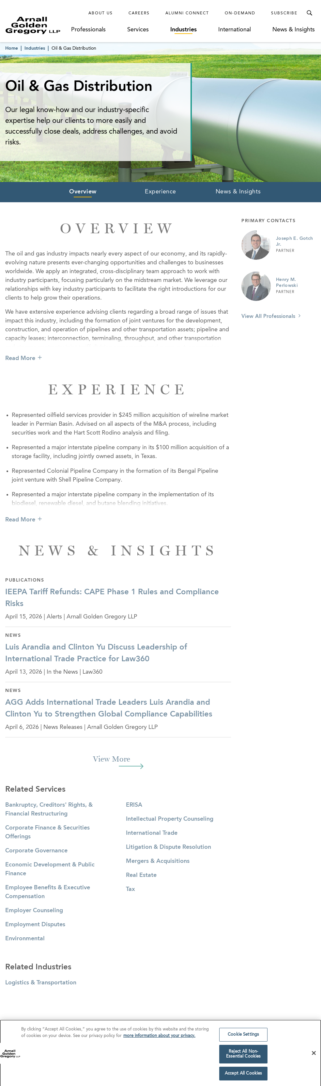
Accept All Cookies (243, 1075)
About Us (100, 13)
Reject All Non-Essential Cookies (243, 1056)
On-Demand (240, 13)
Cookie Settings (243, 1036)
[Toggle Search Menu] (309, 13)
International (234, 30)
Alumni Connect (187, 13)
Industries (183, 30)
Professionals (88, 30)
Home (11, 48)
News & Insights (293, 30)
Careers (139, 13)
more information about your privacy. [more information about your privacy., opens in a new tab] (159, 1037)
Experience (160, 192)
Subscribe (284, 13)
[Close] (314, 1054)
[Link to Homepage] (37, 25)
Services (138, 30)
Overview (82, 192)
